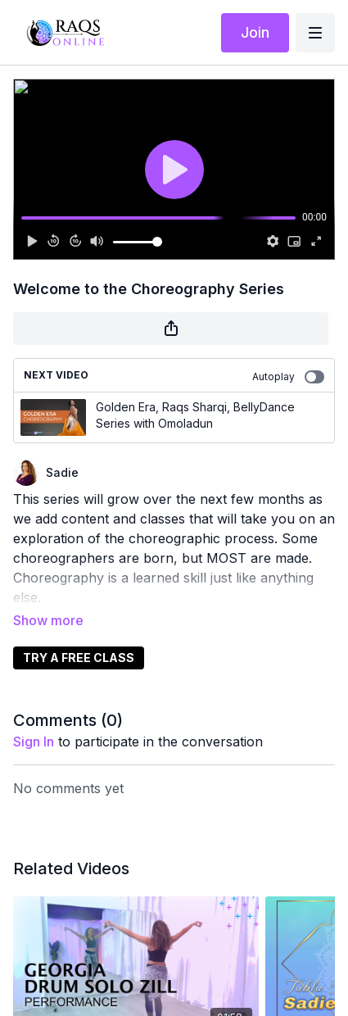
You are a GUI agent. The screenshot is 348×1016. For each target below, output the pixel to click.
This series (46, 499)
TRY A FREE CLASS (78, 657)
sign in (33, 741)
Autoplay (288, 376)
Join (255, 32)
